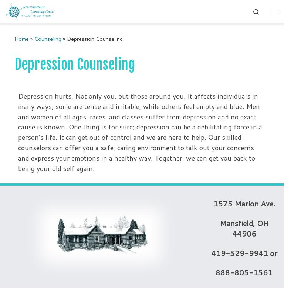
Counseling (47, 39)
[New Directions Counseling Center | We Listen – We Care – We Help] (30, 11)
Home (21, 39)
